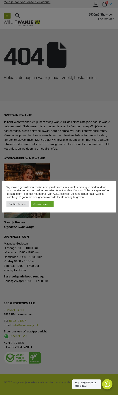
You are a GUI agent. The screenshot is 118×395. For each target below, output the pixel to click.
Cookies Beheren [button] (18, 204)
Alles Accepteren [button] (42, 204)
